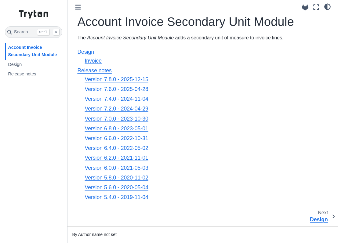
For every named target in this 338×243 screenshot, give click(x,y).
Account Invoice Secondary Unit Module (32, 51)
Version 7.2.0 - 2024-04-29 (116, 109)
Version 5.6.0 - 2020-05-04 (116, 187)
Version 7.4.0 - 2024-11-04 (116, 99)
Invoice (93, 61)
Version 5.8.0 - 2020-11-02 (116, 178)
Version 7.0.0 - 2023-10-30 (116, 119)
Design (15, 64)
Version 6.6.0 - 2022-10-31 (116, 138)
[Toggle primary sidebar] (78, 7)
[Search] (33, 32)
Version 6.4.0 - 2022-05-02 (116, 148)
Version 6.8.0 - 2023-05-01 (116, 128)
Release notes (22, 73)
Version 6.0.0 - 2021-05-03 (116, 168)
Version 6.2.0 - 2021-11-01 (116, 158)
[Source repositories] (305, 7)
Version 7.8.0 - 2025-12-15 (116, 79)
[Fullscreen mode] (316, 7)
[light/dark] (327, 6)
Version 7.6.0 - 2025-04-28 (116, 89)
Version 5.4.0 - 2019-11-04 (116, 197)
